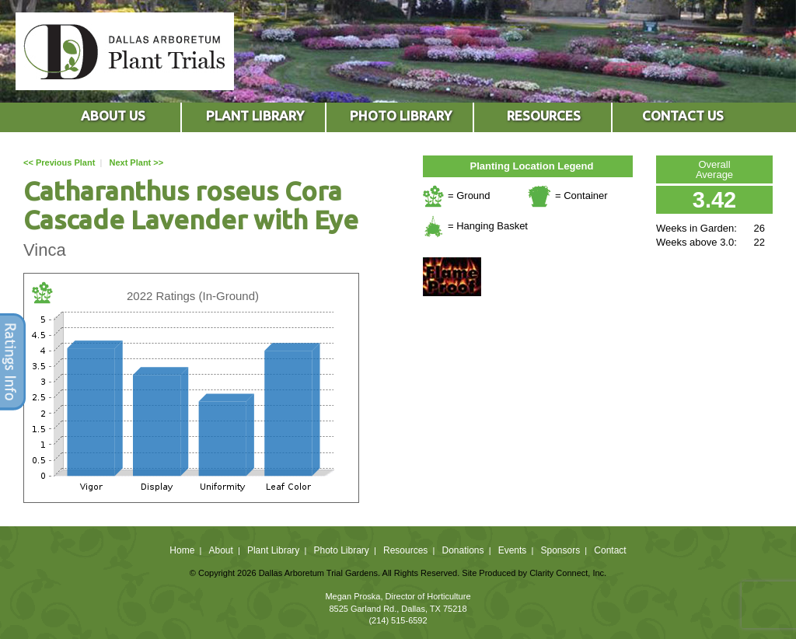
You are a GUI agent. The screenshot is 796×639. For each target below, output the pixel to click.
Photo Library (340, 550)
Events (512, 550)
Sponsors (561, 550)
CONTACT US (683, 115)
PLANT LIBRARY (255, 115)
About (220, 550)
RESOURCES (544, 115)
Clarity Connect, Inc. (567, 573)
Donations (463, 550)
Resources (405, 550)
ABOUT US (113, 115)
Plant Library (273, 550)
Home (181, 550)
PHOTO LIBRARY (401, 115)
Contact (610, 550)
